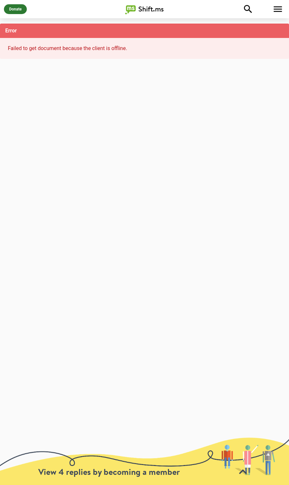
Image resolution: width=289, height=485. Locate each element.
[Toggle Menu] (278, 9)
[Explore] (248, 9)
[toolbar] (144, 461)
